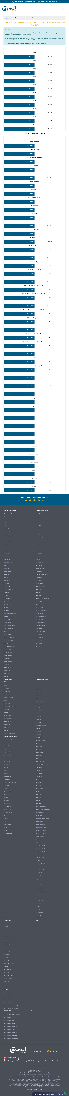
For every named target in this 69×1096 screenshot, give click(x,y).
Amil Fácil (6, 529)
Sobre (37, 924)
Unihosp (6, 676)
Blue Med (6, 544)
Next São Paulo (7, 601)
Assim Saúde (7, 535)
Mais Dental (7, 945)
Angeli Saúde (7, 752)
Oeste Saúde (7, 803)
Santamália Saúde (40, 852)
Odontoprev (7, 957)
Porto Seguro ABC (40, 824)
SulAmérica (6, 664)
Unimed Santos (7, 830)
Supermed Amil (8, 821)
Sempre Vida (7, 815)
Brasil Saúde (7, 758)
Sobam (38, 882)
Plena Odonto (7, 960)
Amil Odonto (7, 927)
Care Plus (38, 722)
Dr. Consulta (7, 559)
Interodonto (7, 939)
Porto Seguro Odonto (9, 963)
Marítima (38, 779)
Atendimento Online (49, 1094)
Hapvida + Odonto (8, 936)
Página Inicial (8, 18)
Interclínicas (7, 583)
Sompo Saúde (39, 885)
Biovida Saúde (7, 541)
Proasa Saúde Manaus (9, 625)
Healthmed (6, 770)
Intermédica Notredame (10, 589)
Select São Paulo (8, 661)
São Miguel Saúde (8, 652)
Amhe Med (6, 523)
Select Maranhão (8, 655)
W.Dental (6, 984)
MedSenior (6, 709)
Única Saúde (7, 673)
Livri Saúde (6, 592)
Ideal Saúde (7, 779)
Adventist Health (8, 740)
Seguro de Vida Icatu (9, 1017)
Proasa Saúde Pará (8, 628)
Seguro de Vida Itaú (9, 1020)
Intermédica (7, 586)
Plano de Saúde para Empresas (12, 993)
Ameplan (6, 520)
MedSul (38, 791)
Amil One (38, 698)
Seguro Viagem (7, 1002)
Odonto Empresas (8, 951)
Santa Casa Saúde (8, 640)
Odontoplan (7, 954)
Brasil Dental (7, 930)
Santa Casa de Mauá (9, 637)
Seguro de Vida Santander (10, 1026)
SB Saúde (38, 867)
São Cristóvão (7, 649)
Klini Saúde (39, 773)
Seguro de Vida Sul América (11, 1008)
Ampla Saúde (7, 749)
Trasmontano (7, 670)
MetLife (5, 948)
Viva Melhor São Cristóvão (10, 733)
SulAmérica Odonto (9, 975)
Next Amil (6, 610)
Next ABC (6, 607)
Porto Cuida (7, 996)
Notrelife (6, 616)
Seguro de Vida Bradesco (10, 1032)
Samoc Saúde (7, 634)
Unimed (5, 827)
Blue (37, 713)
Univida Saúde (39, 912)
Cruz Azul (6, 550)
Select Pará (6, 658)
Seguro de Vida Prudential (10, 1035)
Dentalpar (6, 933)
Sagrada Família (40, 836)
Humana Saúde (8, 776)
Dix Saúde (6, 553)
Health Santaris (8, 580)
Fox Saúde (6, 764)
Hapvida (6, 577)
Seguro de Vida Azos (9, 1029)
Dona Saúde (7, 556)
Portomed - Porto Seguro (42, 818)
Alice (5, 517)
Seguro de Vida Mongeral (10, 1023)
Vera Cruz (38, 915)
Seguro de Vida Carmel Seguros (12, 1005)
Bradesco (38, 719)
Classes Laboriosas (9, 547)
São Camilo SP (7, 809)
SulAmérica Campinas (41, 891)
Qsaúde (5, 631)
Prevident (6, 966)
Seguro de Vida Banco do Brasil (12, 1014)
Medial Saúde (7, 598)
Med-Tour (6, 595)
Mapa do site (39, 930)
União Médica (7, 824)
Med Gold (6, 788)
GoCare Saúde (7, 571)
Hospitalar (6, 773)
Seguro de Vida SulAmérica (11, 1038)
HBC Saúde (6, 574)
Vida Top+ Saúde (8, 833)
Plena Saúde (7, 619)
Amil (5, 526)
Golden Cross (39, 746)
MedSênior (38, 782)
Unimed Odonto (8, 978)
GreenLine (6, 568)
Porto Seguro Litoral (41, 827)
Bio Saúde (6, 538)
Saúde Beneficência (9, 646)
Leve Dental (7, 942)
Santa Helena (7, 643)
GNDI (5, 565)
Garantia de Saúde (8, 562)
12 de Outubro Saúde (9, 514)
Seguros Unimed (40, 879)
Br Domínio (39, 1089)
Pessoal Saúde (7, 806)
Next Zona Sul (7, 604)
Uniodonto (6, 981)
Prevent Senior (7, 622)
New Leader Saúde (41, 806)
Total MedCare (7, 667)
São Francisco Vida (8, 812)
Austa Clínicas (7, 755)
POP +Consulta (7, 999)
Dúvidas (38, 927)
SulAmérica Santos (41, 894)
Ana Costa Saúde (8, 532)
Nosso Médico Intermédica (11, 613)
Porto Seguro (39, 821)
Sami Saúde (39, 842)
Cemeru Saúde (7, 761)
